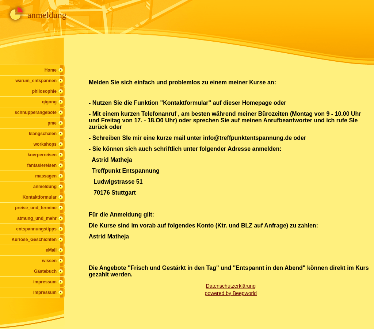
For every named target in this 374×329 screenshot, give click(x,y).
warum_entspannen (36, 80)
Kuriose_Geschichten (34, 239)
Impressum (45, 292)
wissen (49, 260)
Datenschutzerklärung (231, 286)
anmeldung (45, 186)
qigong (49, 101)
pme (52, 123)
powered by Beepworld (231, 293)
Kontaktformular (40, 197)
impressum (45, 281)
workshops (45, 144)
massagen (46, 176)
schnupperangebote (36, 112)
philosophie (44, 91)
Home (51, 70)
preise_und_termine (36, 207)
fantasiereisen (42, 165)
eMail (51, 250)
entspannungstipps (36, 229)
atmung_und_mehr (37, 218)
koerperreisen (42, 154)
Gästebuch (45, 271)
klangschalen (43, 133)
